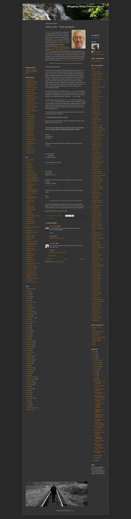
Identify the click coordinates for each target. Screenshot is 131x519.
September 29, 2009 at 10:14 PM (58, 252)
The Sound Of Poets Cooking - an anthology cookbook (99, 405)
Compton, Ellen (97, 112)
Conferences (30, 312)
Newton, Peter (30, 80)
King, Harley (96, 196)
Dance (28, 319)
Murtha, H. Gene (97, 226)
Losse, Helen (30, 141)
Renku (28, 394)
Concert (29, 310)
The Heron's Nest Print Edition (98, 393)
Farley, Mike (96, 148)
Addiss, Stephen (97, 68)
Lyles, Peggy (96, 207)
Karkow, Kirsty (30, 124)
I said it (29, 350)
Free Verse (30, 331)
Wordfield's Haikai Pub (32, 278)
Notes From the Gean (32, 241)
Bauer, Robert (96, 85)
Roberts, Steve (30, 95)
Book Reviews (30, 302)
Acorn (28, 161)
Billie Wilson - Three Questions (99, 400)
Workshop (29, 409)
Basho (28, 298)
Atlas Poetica (30, 167)
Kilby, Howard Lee (97, 194)
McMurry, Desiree (97, 222)
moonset (29, 239)
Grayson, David (97, 163)
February (96, 455)
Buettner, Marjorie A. (98, 96)
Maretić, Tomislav (97, 215)
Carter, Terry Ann (97, 102)
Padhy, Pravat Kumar (32, 87)
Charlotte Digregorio (32, 177)
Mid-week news (98, 430)
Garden (29, 335)
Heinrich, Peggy (97, 177)
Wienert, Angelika (97, 305)
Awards (29, 296)
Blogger (72, 510)
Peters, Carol (30, 131)
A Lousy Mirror (30, 159)
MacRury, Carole (97, 213)
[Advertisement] (31, 27)
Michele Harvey (31, 235)
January (96, 457)
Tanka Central (30, 261)
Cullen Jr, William (97, 119)
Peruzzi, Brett (96, 244)
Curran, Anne (96, 121)
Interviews (29, 352)
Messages (29, 363)
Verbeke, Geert (96, 297)
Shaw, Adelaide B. (97, 278)
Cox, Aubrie (96, 116)
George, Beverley (97, 158)
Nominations (30, 367)
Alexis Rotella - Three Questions (99, 452)
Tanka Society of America (33, 263)
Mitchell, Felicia (31, 120)
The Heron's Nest (31, 269)
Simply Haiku (30, 255)
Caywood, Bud (30, 118)
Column (29, 306)
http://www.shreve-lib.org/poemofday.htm (71, 60)
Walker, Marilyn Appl (98, 299)
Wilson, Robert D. (97, 313)
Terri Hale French (31, 265)
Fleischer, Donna (97, 61)
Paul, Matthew (96, 242)
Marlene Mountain (67, 100)
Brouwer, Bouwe (31, 108)
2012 (94, 351)
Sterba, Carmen (97, 284)
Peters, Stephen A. (97, 245)
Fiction (28, 327)
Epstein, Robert (97, 144)
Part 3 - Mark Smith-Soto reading (99, 427)
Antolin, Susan (96, 75)
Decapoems (30, 321)
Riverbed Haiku (31, 248)
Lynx (28, 225)
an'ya (94, 69)
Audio (28, 294)
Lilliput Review (30, 223)
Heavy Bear (30, 219)
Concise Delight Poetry (32, 179)
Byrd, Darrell (96, 100)
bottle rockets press (32, 173)
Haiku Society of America (33, 215)
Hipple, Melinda (31, 128)
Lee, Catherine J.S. (98, 205)
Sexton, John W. (97, 276)
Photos (28, 373)
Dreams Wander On (32, 193)
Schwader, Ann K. (97, 270)
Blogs (28, 300)
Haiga (28, 338)
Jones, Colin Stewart (98, 188)
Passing (29, 371)
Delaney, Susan (31, 151)
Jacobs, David (96, 185)
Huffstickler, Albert (31, 143)
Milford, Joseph (31, 99)
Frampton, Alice (97, 152)
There (28, 402)
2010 (94, 356)
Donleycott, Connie (97, 139)
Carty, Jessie (30, 126)
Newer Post (49, 259)
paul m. (94, 240)
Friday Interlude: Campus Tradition (99, 423)
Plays (28, 375)
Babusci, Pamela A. (98, 79)
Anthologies (30, 288)
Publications (30, 382)
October (96, 364)
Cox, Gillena (96, 117)
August (96, 369)
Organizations (30, 369)
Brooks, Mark (96, 91)
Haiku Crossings (31, 208)
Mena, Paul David (97, 224)
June (95, 373)
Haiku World (30, 217)
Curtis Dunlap (97, 52)
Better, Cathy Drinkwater (99, 87)
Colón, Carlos (96, 110)
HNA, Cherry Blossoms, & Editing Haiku (98, 437)
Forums (29, 329)
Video (28, 406)
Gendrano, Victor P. (98, 156)
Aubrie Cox (30, 169)
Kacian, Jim (96, 190)
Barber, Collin (30, 153)
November (97, 362)
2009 (94, 358)
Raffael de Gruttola (60, 42)
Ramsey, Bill (96, 249)
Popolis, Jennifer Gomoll (99, 247)
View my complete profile (97, 54)
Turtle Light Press (31, 271)
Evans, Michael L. (97, 146)
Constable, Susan (97, 114)
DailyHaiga (29, 186)
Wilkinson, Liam (97, 307)
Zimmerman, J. (96, 320)
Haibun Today (30, 200)
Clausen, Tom (96, 106)
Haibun (29, 336)
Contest (29, 315)
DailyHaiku (29, 188)
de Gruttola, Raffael (32, 106)
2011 (94, 354)
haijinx (28, 204)
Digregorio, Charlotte (98, 135)
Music (28, 365)
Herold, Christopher (32, 110)
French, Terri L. (96, 154)
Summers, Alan (96, 288)
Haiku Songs (30, 346)
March (96, 380)
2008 (94, 460)
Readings (29, 388)
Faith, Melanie (30, 122)
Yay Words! (30, 280)
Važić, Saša (96, 295)
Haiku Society (30, 213)
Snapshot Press (31, 259)
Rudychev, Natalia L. (32, 139)
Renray (29, 396)
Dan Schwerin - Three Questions (99, 382)
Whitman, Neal (30, 85)
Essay (28, 323)
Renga (28, 390)
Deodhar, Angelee (97, 131)
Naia (28, 112)
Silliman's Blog (30, 253)
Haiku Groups (30, 340)
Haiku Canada (30, 206)
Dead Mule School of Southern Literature (32, 190)
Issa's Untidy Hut (31, 221)
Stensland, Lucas (97, 282)
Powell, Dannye (31, 116)
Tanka (28, 400)
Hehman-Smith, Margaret (99, 175)
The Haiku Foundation (32, 267)
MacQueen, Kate (97, 211)
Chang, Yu (95, 104)
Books (28, 304)
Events (28, 325)
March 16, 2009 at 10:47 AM (57, 238)
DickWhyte (52, 243)
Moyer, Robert (30, 130)
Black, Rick (95, 89)
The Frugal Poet (95, 37)
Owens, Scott (30, 149)
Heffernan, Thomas (97, 173)
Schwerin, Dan (96, 272)
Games (29, 333)
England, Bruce (97, 142)
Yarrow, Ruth (96, 318)
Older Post (82, 259)
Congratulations (31, 313)
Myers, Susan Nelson (98, 228)
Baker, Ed (29, 145)
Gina (94, 343)
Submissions (30, 398)
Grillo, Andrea (96, 165)
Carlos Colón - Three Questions (99, 420)
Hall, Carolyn (96, 167)
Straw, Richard (96, 286)
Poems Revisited (31, 377)
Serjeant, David (97, 274)
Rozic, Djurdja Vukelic (98, 265)
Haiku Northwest (31, 210)
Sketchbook (30, 257)
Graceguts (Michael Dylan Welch (32, 197)
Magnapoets (30, 230)
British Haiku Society (32, 175)
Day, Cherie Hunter (97, 125)
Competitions (30, 308)
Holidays (29, 348)
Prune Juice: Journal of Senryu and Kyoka (33, 244)
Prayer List (29, 381)
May (95, 375)
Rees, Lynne (96, 251)
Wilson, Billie (96, 311)
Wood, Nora (96, 315)
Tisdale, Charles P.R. (32, 93)
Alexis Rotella (55, 39)
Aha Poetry (30, 163)
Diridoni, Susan (96, 137)
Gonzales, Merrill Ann (32, 82)
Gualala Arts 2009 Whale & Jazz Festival (98, 411)
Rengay (29, 392)
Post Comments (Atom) (58, 261)
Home (65, 259)
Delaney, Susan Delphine (99, 129)
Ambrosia (29, 165)
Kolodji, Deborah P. (97, 200)
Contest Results (31, 317)
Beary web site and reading (99, 441)
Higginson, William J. (98, 181)
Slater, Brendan (97, 333)
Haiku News (30, 344)
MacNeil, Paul (30, 114)
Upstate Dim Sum (31, 273)
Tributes (29, 404)
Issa (28, 354)
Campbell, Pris (30, 101)
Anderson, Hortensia (98, 73)
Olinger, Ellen (30, 135)
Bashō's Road (30, 171)
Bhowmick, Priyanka (32, 84)
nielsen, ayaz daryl (97, 234)
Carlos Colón (48, 32)
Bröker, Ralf (96, 94)
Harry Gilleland (54, 226)
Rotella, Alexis (30, 147)
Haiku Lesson (30, 342)
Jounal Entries (30, 356)
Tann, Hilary (96, 290)
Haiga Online (30, 202)
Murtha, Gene (30, 105)
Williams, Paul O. (97, 309)
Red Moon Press (31, 246)
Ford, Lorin (95, 150)
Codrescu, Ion (96, 108)
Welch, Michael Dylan (32, 103)
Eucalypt (29, 195)
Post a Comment (52, 255)
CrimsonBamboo (31, 184)
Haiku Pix (29, 211)
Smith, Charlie (96, 280)
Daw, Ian (95, 123)
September (97, 366)
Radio (28, 386)
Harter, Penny (96, 169)
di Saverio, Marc (97, 133)
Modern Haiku (30, 237)
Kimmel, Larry (30, 137)
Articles (29, 292)
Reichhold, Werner (97, 255)
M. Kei (94, 344)
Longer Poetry (30, 360)
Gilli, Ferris (95, 160)
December (97, 360)
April (95, 377)
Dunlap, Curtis (30, 91)
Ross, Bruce (96, 261)
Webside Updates (31, 407)
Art (27, 290)
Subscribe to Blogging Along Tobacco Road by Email (32, 71)
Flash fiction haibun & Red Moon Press (99, 397)
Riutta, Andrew (96, 257)
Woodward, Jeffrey (97, 317)
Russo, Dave (96, 269)
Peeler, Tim (30, 133)
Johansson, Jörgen (97, 187)
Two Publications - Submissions (98, 445)
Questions (52, 218)
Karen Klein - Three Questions (99, 433)
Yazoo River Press (31, 282)
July (95, 371)
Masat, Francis (96, 217)
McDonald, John (97, 219)
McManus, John (97, 221)
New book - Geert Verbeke (98, 389)
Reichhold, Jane (97, 253)
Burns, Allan (96, 98)
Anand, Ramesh (97, 71)
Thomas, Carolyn (97, 291)
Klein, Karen (96, 198)
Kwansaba (29, 358)
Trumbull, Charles (97, 293)
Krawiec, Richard (31, 89)
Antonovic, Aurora (97, 77)
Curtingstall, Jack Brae (32, 97)
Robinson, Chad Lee (98, 259)
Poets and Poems (31, 379)
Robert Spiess (72, 91)
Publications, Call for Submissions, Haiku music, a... (99, 416)
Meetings (29, 361)
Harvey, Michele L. (97, 171)
